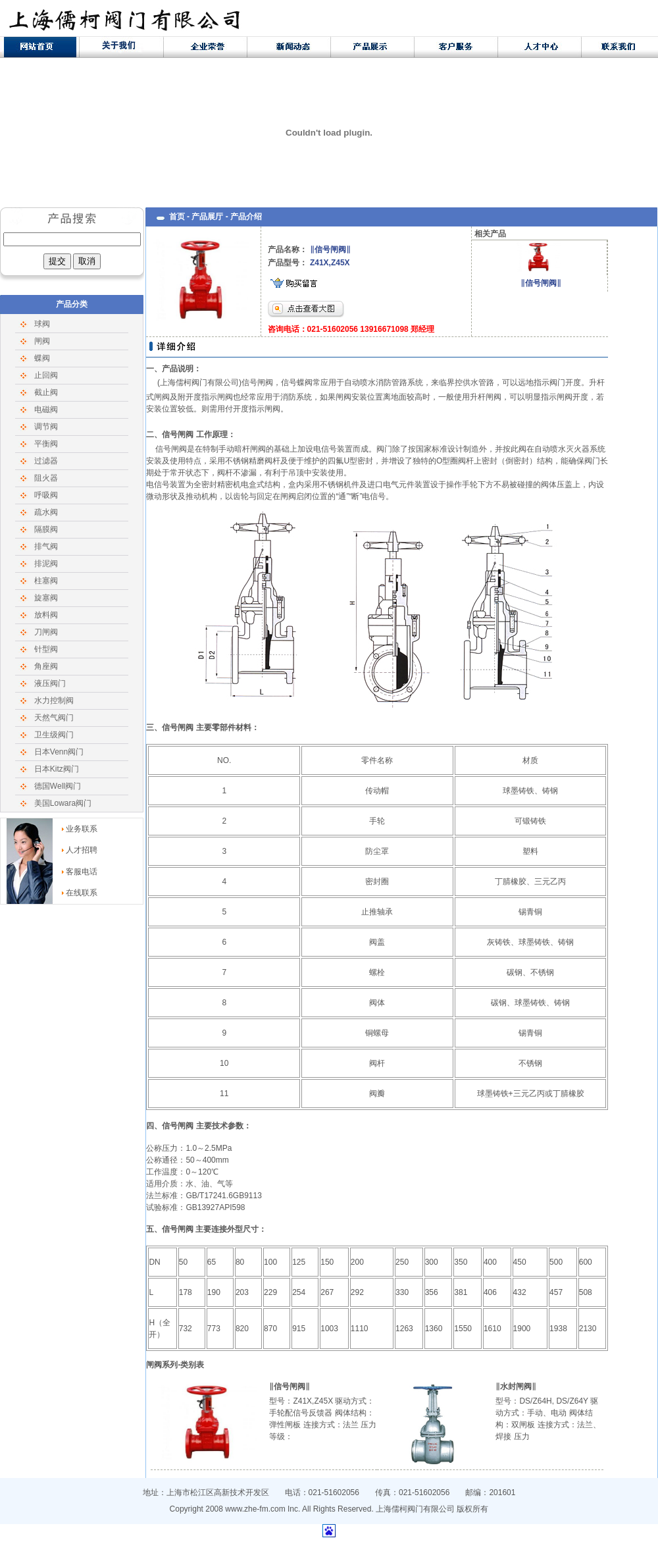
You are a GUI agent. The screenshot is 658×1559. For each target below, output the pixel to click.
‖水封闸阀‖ (515, 1386)
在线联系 (81, 892)
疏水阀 (46, 512)
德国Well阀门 (57, 786)
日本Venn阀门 (59, 751)
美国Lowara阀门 (62, 803)
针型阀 (46, 649)
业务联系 (81, 828)
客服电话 (81, 871)
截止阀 (46, 392)
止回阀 (46, 375)
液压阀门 (50, 683)
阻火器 (46, 478)
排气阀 (46, 546)
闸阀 (42, 341)
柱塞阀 (46, 580)
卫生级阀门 (54, 734)
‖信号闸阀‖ (540, 283)
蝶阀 (42, 358)
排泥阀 (46, 563)
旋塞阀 (46, 597)
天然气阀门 (54, 717)
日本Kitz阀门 (56, 769)
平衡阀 (46, 443)
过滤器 (46, 460)
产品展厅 (207, 216)
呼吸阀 (46, 495)
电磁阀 (46, 409)
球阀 (42, 324)
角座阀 (46, 666)
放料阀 (46, 615)
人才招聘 (81, 850)
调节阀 (46, 426)
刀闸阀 (46, 632)
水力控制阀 (54, 700)
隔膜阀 (46, 529)
